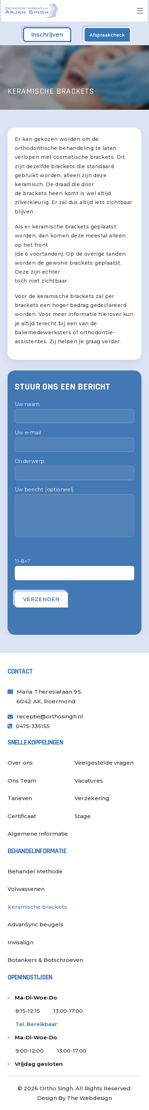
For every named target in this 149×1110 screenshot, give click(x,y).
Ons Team (22, 780)
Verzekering (91, 798)
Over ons (20, 762)
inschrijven (47, 34)
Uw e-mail (75, 440)
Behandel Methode (35, 871)
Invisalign (20, 942)
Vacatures (88, 780)
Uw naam (75, 412)
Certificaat (22, 816)
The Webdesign (89, 1098)
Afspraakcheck (107, 35)
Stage (82, 816)
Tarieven (20, 798)
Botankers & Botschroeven (45, 960)
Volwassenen (26, 888)
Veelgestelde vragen (104, 762)
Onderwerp (75, 469)
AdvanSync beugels (35, 924)
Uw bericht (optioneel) (75, 511)
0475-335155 (33, 726)
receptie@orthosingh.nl (50, 716)
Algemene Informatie (38, 833)
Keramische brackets (37, 906)
